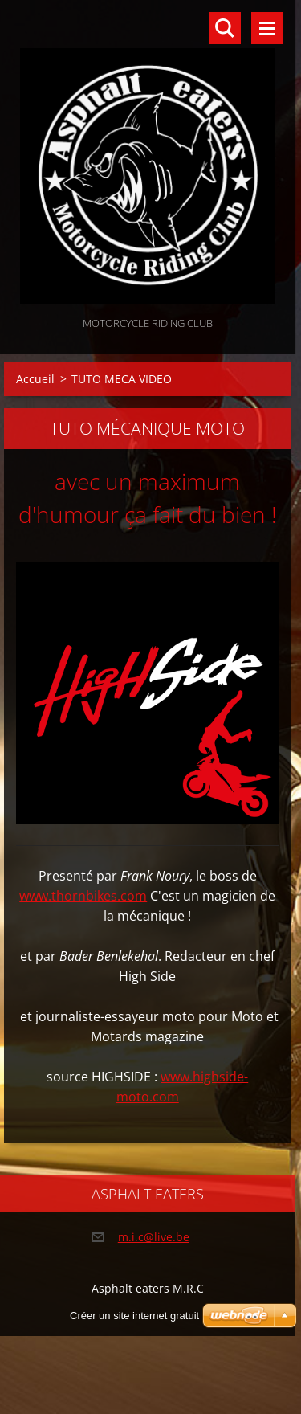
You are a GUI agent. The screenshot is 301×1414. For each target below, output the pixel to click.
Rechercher (225, 28)
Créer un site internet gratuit (134, 1316)
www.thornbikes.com (83, 896)
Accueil (35, 378)
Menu (267, 28)
